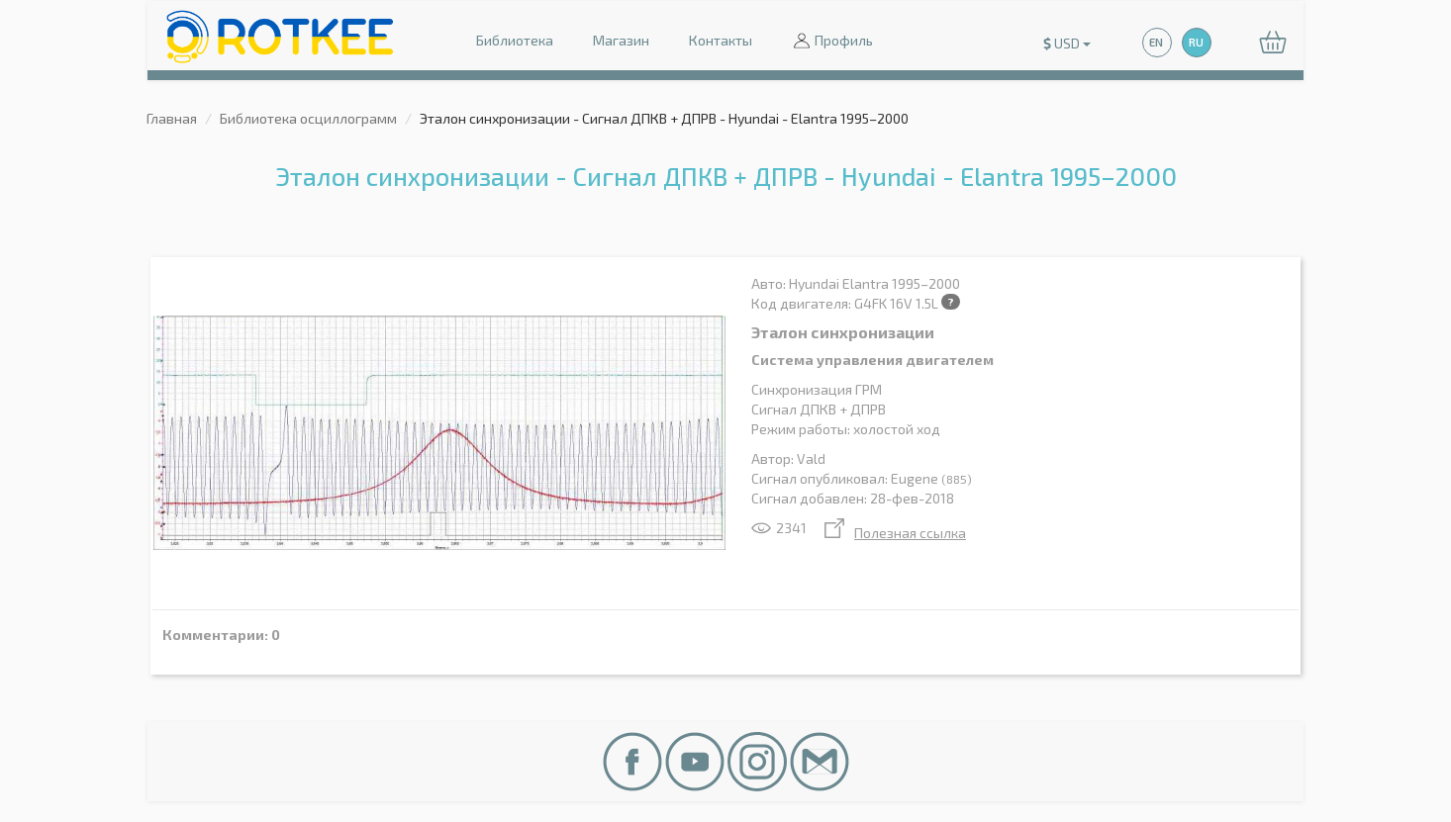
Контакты (720, 40)
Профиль (832, 42)
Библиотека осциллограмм (308, 118)
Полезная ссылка (895, 532)
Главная (171, 118)
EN (1156, 42)
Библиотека (514, 40)
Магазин (621, 40)
